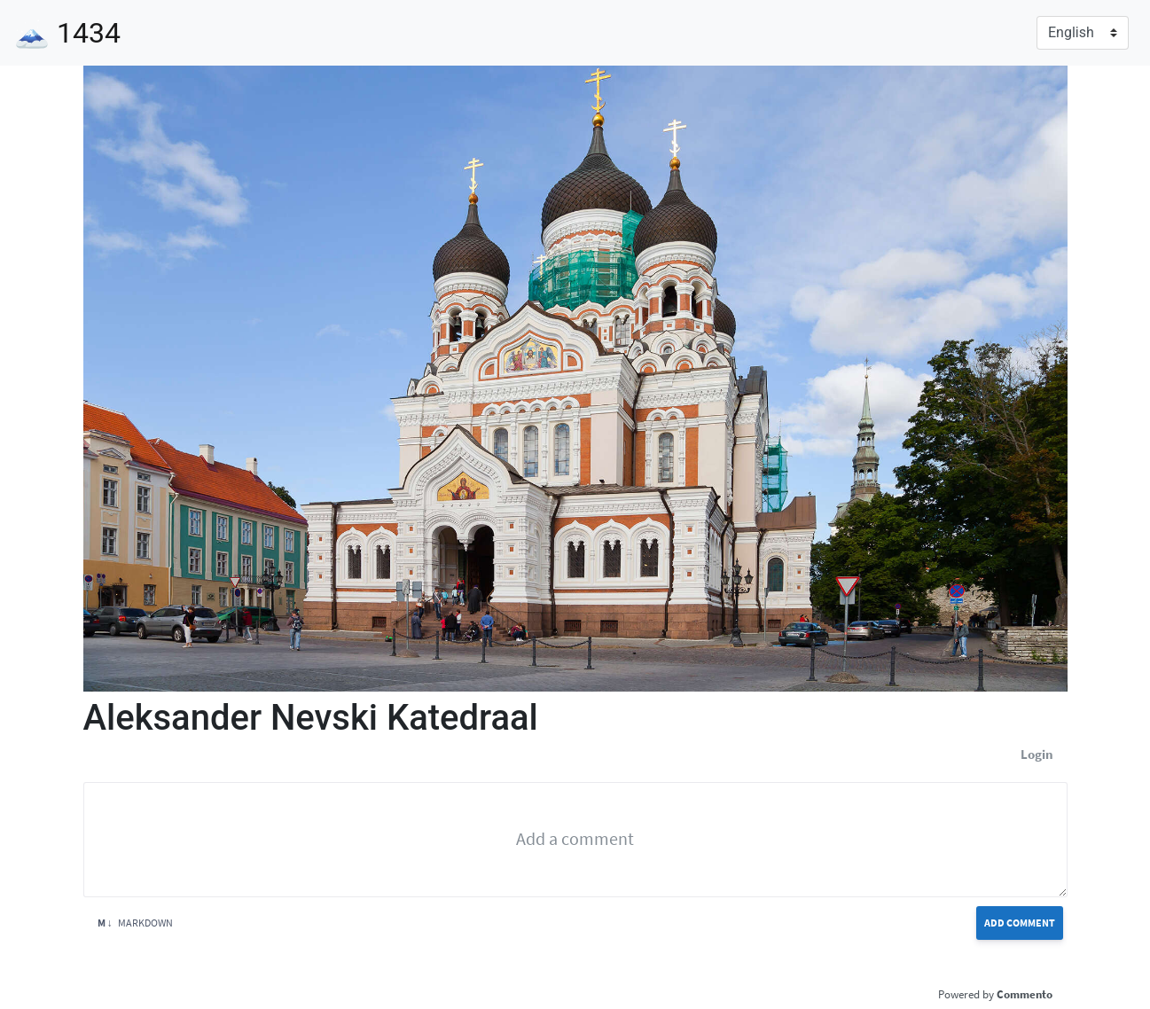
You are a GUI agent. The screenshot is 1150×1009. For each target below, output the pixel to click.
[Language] (1083, 33)
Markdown (135, 922)
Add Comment (1019, 922)
